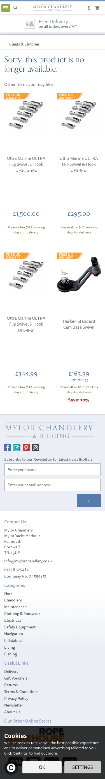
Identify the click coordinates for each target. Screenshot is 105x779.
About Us (12, 712)
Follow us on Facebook (7, 447)
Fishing (10, 654)
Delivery (11, 671)
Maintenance (15, 607)
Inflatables (13, 640)
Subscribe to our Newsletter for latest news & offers (48, 459)
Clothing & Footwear (22, 613)
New (8, 593)
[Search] (15, 8)
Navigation (13, 634)
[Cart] (97, 7)
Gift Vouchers (15, 678)
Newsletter (13, 705)
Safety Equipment (20, 627)
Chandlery (13, 600)
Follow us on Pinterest (26, 447)
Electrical (12, 620)
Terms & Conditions (21, 691)
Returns (11, 685)
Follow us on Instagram (35, 447)
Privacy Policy (16, 698)
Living (9, 647)
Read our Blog (16, 447)
